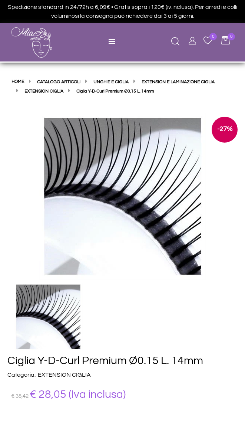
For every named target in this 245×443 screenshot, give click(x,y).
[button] (122, 196)
